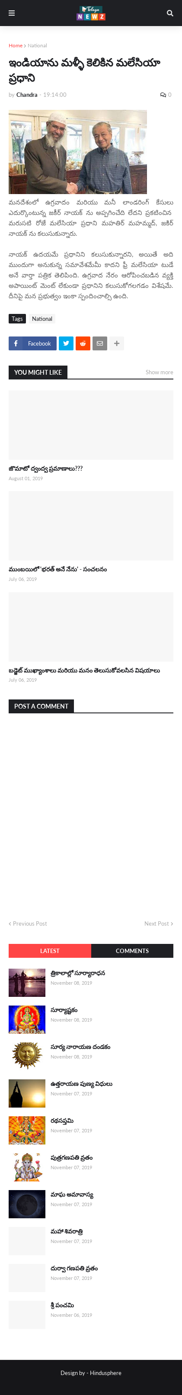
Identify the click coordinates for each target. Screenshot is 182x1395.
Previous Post (30, 923)
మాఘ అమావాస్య (72, 1194)
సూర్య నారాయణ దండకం (80, 1046)
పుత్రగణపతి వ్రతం (72, 1157)
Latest (50, 950)
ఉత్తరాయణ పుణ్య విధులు (81, 1083)
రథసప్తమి (62, 1120)
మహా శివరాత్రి (67, 1231)
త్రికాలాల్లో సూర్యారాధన (78, 972)
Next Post (156, 923)
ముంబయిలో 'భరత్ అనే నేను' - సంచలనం (58, 569)
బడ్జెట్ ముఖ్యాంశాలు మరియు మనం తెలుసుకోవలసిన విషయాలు (84, 670)
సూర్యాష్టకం (64, 1009)
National (37, 45)
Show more (159, 372)
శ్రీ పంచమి (62, 1305)
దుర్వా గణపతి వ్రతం (74, 1268)
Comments (132, 950)
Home (15, 45)
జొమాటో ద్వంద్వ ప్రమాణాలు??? (46, 468)
